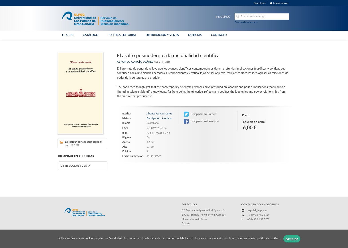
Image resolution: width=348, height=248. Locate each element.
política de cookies (268, 238)
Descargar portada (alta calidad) (81, 143)
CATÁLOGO (90, 35)
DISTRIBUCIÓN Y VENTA (162, 35)
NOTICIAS (195, 35)
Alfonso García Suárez (135, 61)
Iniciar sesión (279, 3)
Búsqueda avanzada (246, 22)
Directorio (259, 3)
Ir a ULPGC (223, 16)
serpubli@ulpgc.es (257, 210)
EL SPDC (67, 35)
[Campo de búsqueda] (262, 16)
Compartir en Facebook (201, 121)
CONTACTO (219, 35)
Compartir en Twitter (200, 114)
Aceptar (292, 238)
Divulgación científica (159, 118)
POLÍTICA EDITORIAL (122, 35)
